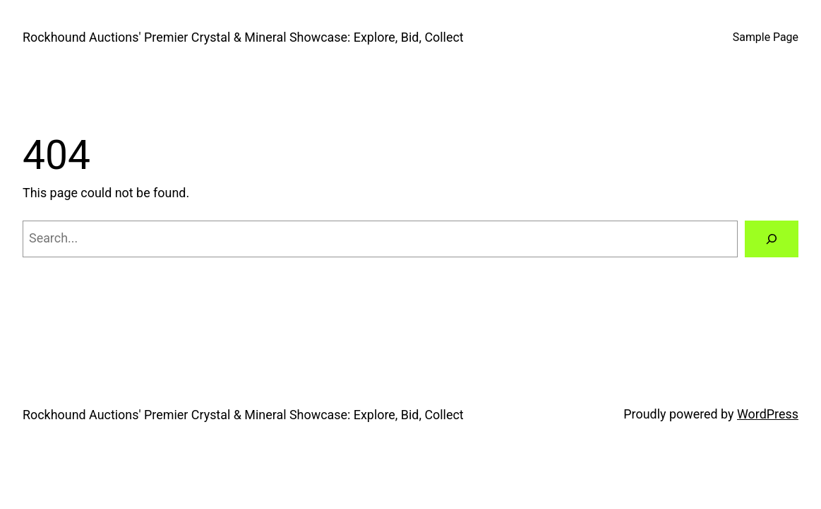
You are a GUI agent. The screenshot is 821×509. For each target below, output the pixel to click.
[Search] (771, 239)
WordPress (767, 413)
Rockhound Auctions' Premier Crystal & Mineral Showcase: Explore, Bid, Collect (243, 37)
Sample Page (765, 37)
